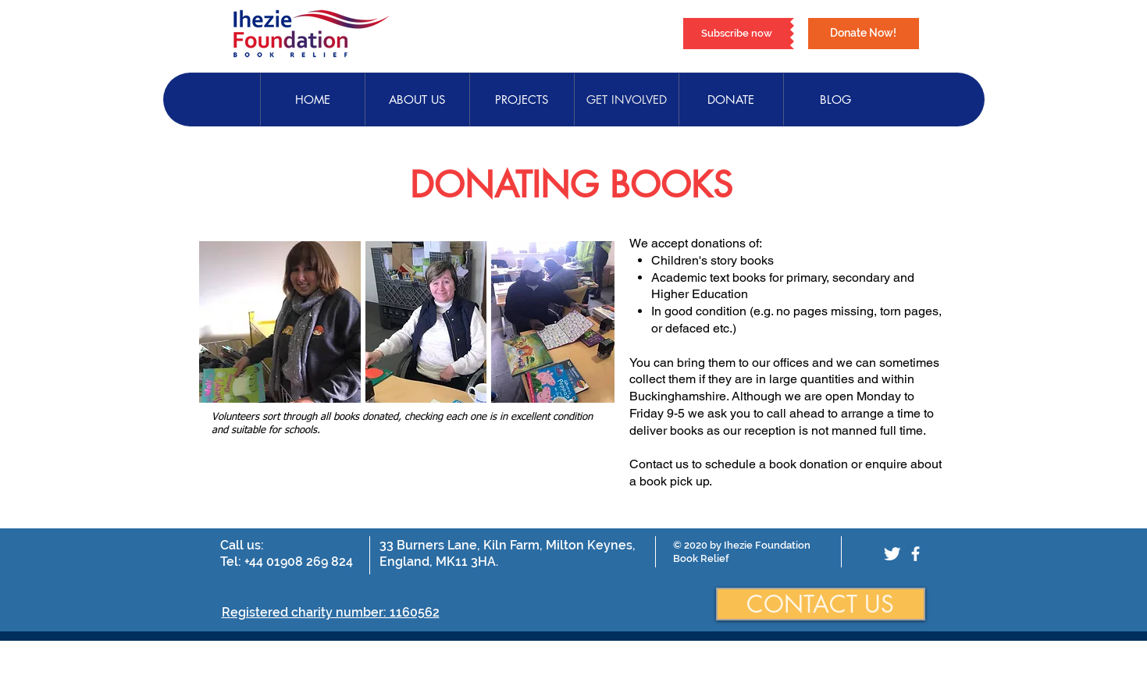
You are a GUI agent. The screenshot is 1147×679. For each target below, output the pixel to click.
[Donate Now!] (863, 33)
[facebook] (915, 553)
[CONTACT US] (820, 604)
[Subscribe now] (736, 33)
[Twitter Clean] (892, 553)
